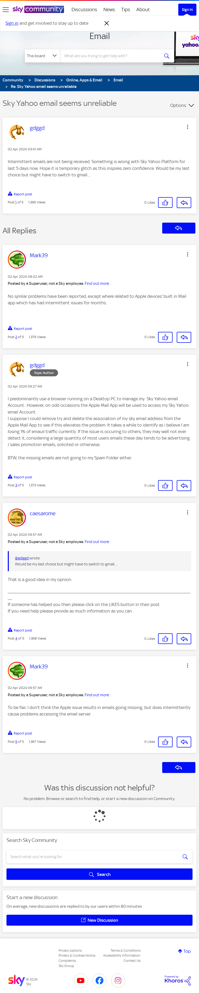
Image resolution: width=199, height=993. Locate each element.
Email (99, 36)
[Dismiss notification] (107, 23)
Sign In (187, 9)
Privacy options (70, 950)
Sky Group (66, 966)
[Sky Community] (38, 9)
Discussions (84, 9)
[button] (187, 127)
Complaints (67, 961)
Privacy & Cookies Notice (77, 955)
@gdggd (22, 558)
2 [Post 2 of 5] (16, 337)
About (143, 9)
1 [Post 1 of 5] (16, 202)
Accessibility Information (121, 955)
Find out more (97, 283)
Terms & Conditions (125, 950)
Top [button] (187, 951)
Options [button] (178, 105)
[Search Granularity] (42, 55)
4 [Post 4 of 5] (16, 638)
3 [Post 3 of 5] (16, 485)
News (109, 9)
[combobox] (111, 55)
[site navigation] (6, 9)
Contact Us (132, 961)
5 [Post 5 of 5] (16, 742)
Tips (125, 9)
